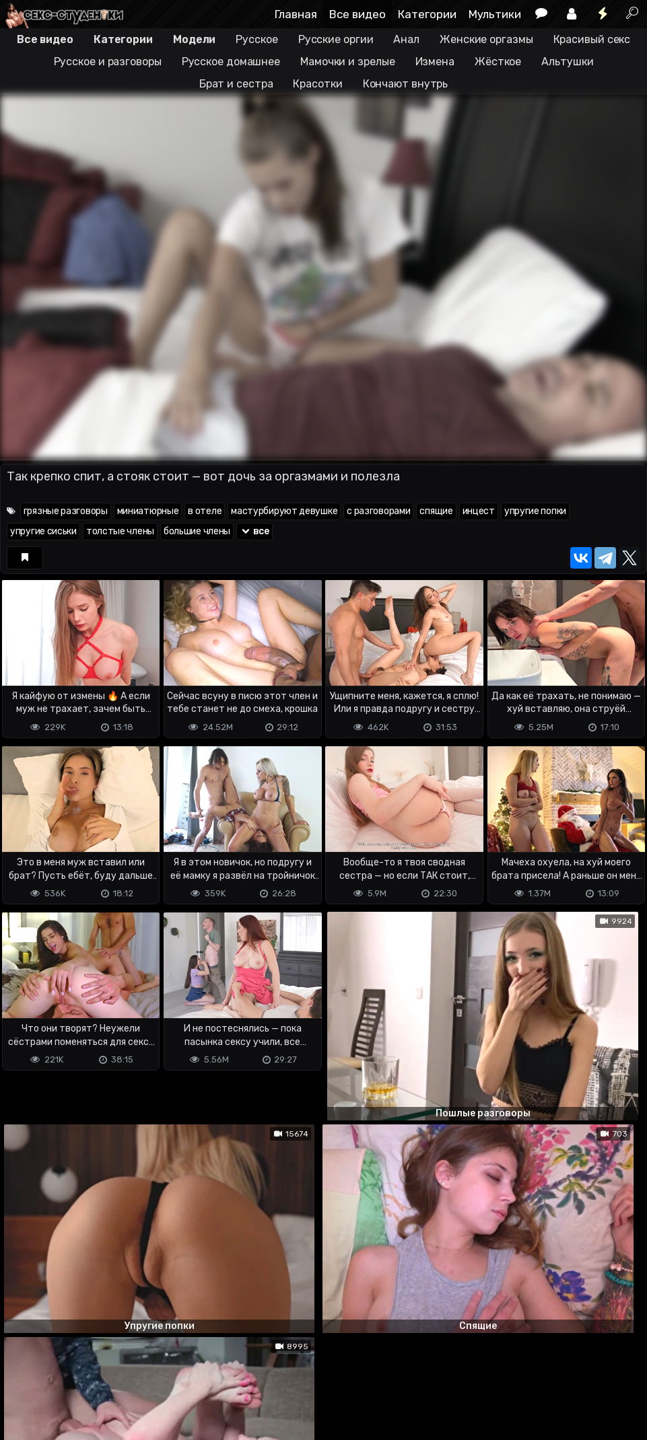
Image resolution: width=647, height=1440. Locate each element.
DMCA (21, 1376)
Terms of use (69, 1376)
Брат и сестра (236, 83)
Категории (427, 14)
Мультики (495, 14)
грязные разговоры (66, 511)
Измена (434, 61)
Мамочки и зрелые (347, 61)
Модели (194, 39)
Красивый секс (592, 39)
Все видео (357, 14)
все (254, 531)
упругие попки (535, 511)
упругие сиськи (43, 531)
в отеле (205, 511)
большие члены (197, 531)
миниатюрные (148, 511)
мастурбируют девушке (284, 511)
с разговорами (378, 511)
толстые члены (120, 531)
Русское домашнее (231, 61)
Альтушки (567, 61)
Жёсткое (498, 61)
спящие (435, 511)
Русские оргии (336, 39)
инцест (479, 511)
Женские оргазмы (486, 39)
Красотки (317, 83)
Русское (256, 39)
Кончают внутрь (405, 83)
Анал (406, 39)
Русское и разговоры (108, 61)
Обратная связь (140, 1376)
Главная (296, 14)
